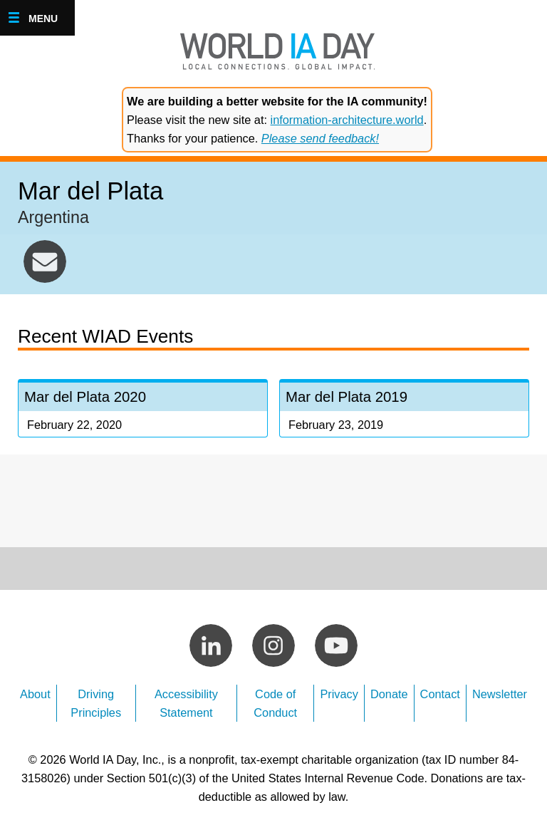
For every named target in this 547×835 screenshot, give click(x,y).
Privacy (339, 694)
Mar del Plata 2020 (143, 410)
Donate (389, 694)
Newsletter (499, 694)
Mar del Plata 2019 (404, 410)
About (35, 694)
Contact (440, 694)
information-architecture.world (347, 119)
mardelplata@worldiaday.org (45, 261)
